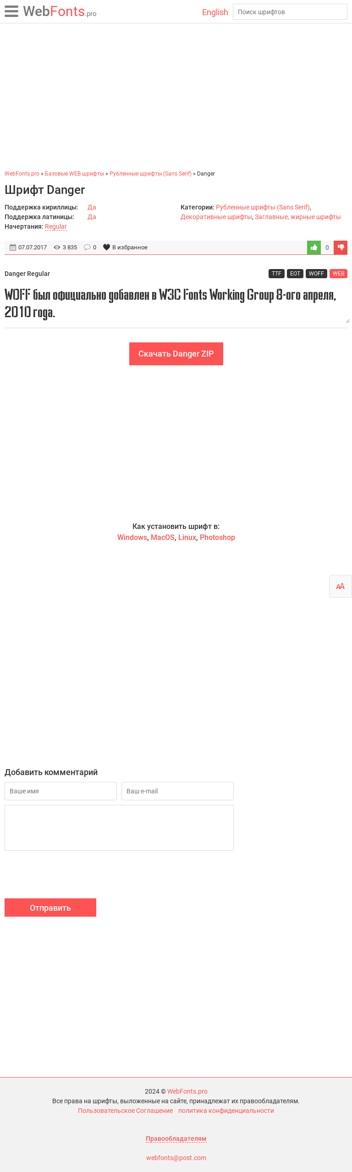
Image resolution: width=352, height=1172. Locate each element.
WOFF (316, 273)
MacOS (163, 537)
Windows (132, 537)
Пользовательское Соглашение (125, 1110)
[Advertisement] (176, 96)
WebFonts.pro (187, 1091)
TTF (276, 273)
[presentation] (74, 876)
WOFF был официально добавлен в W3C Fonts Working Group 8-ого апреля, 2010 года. (176, 303)
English (215, 12)
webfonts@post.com (176, 1157)
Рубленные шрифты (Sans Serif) (263, 207)
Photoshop (217, 537)
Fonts (60, 11)
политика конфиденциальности (226, 1110)
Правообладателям (176, 1138)
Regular (56, 226)
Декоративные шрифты (216, 216)
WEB (338, 273)
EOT (295, 273)
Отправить (50, 908)
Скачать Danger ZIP (176, 353)
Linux (187, 537)
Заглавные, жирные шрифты (298, 216)
